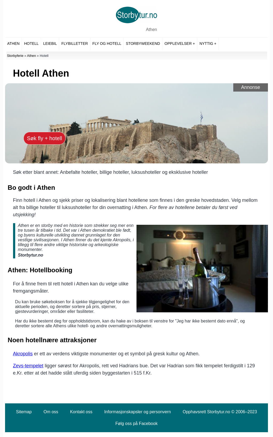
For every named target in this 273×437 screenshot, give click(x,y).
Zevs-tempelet (28, 365)
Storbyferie (15, 56)
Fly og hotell (107, 43)
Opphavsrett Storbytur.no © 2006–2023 (220, 412)
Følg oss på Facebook (136, 423)
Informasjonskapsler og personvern (137, 412)
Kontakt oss (81, 412)
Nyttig (206, 43)
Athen (151, 29)
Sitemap (24, 412)
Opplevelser (178, 43)
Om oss (50, 412)
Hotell (31, 43)
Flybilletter (74, 43)
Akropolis (23, 353)
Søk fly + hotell (44, 138)
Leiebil (50, 43)
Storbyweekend (143, 43)
